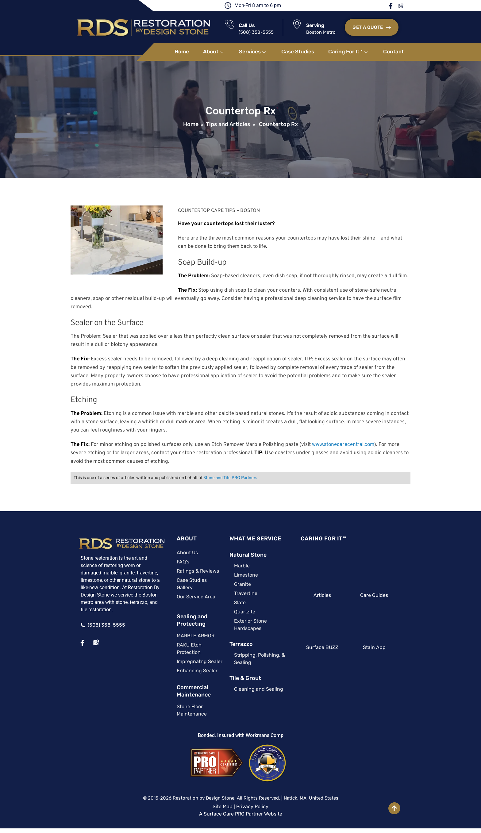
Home (182, 52)
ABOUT (179, 539)
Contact (393, 52)
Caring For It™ (348, 52)
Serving (315, 26)
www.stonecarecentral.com (343, 445)
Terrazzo (236, 644)
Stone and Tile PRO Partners (230, 478)
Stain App (378, 648)
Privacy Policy (252, 799)
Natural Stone (242, 555)
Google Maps (404, 5)
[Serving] (297, 24)
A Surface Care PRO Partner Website (240, 807)
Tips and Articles (228, 124)
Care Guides (378, 595)
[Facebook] (76, 642)
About (214, 52)
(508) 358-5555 (256, 32)
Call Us (247, 26)
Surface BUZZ (324, 648)
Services (253, 52)
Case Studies (297, 52)
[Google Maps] (89, 642)
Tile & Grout (240, 678)
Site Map (223, 799)
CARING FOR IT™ (325, 539)
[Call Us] (229, 24)
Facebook (394, 6)
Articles (324, 595)
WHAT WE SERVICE (250, 539)
